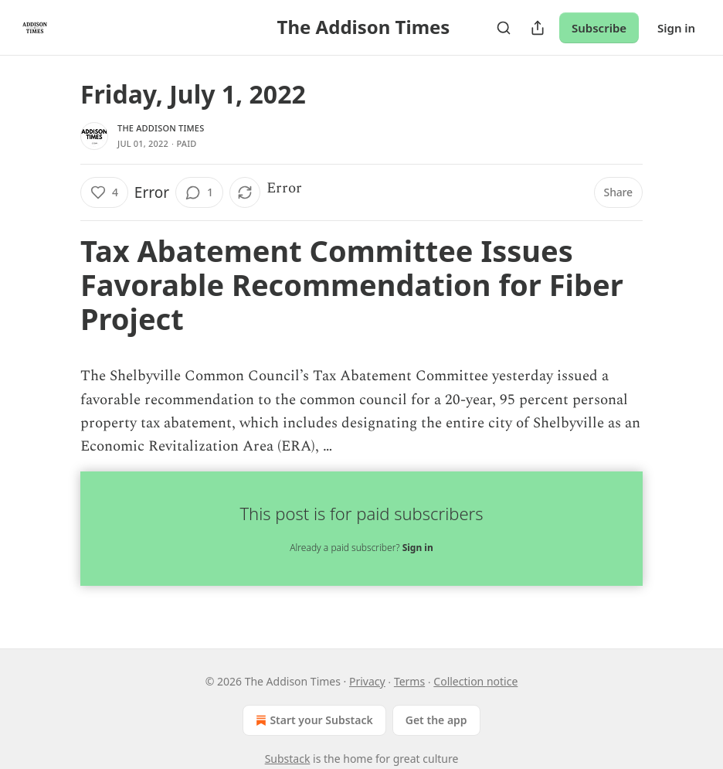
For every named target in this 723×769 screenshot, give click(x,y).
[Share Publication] (537, 27)
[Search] (503, 27)
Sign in (676, 28)
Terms (409, 681)
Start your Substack (312, 720)
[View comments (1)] (199, 192)
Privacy (367, 681)
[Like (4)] (104, 192)
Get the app (436, 720)
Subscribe (599, 28)
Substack (288, 758)
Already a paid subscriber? (361, 547)
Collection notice (475, 681)
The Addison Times (160, 128)
